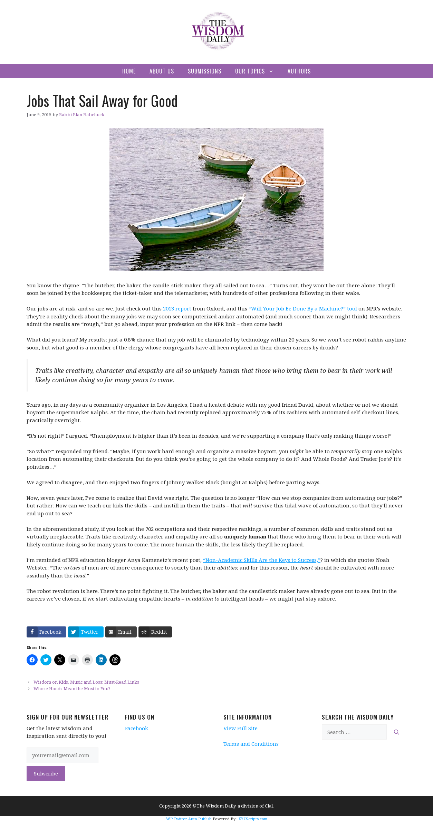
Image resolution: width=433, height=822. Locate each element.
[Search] (396, 732)
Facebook (136, 728)
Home (129, 71)
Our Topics (258, 71)
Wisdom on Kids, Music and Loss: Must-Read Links (86, 682)
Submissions (204, 71)
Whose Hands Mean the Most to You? (71, 688)
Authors (299, 71)
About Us (162, 71)
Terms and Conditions (251, 743)
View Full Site (240, 728)
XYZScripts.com (253, 818)
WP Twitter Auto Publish (189, 818)
